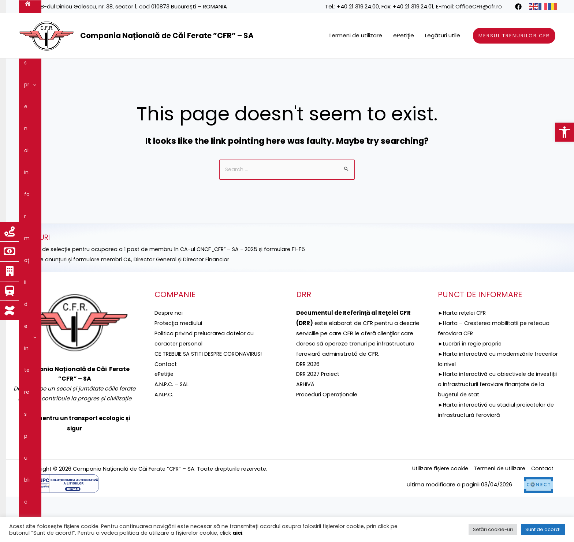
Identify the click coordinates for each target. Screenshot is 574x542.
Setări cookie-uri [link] (493, 529)
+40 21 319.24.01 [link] (413, 6)
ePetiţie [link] (403, 35)
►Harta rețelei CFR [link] (463, 358)
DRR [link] (179, 70)
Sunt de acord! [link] (542, 529)
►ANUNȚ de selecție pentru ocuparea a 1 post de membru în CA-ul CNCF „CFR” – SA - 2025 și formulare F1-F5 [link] (165, 294)
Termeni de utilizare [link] (355, 35)
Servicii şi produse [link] (351, 70)
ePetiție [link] (164, 419)
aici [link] (237, 533)
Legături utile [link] (442, 35)
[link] (564, 132)
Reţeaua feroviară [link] (289, 70)
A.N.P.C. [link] (164, 439)
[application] (72, 70)
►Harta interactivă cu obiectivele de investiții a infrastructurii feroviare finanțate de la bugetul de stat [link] (496, 429)
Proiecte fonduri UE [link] (225, 70)
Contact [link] (84, 91)
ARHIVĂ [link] (305, 429)
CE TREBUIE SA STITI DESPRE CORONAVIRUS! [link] (210, 399)
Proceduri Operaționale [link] (327, 439)
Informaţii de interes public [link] (123, 70)
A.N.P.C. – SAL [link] (172, 429)
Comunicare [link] (43, 91)
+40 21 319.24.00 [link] (358, 6)
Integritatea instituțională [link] (495, 70)
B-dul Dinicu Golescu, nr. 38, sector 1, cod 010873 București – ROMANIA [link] (134, 6)
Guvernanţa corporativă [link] (418, 69)
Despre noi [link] (58, 70)
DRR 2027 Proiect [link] (318, 419)
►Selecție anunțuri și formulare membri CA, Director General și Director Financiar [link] (126, 304)
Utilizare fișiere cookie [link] (434, 514)
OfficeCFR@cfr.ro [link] (478, 6)
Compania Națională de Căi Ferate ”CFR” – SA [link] (167, 35)
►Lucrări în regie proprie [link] (470, 388)
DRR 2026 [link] (308, 409)
